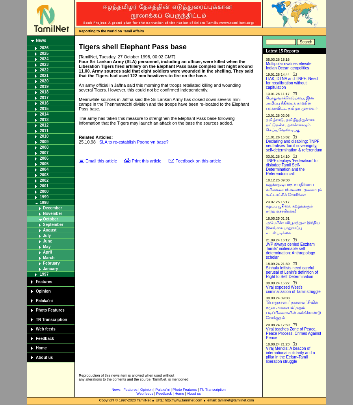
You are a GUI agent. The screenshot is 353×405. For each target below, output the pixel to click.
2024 (44, 59)
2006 (44, 158)
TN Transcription (51, 319)
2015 (44, 108)
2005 (44, 164)
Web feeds (46, 329)
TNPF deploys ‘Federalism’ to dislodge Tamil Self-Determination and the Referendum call (292, 167)
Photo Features (50, 310)
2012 (44, 125)
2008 (44, 147)
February (51, 263)
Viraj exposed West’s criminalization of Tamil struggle (293, 289)
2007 (44, 153)
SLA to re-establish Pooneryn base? (134, 142)
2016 (44, 103)
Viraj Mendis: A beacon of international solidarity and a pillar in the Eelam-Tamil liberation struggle (290, 355)
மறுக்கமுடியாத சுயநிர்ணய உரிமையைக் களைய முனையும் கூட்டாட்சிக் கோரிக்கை (294, 189)
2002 (44, 180)
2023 (44, 64)
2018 (44, 92)
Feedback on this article (198, 161)
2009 (44, 142)
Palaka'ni (44, 301)
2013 (44, 120)
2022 (44, 70)
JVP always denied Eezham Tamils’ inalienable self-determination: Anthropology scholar (290, 250)
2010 (44, 136)
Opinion (43, 291)
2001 (44, 186)
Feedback (45, 338)
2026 (44, 48)
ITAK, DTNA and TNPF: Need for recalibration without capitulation (292, 83)
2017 (44, 97)
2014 (44, 114)
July (47, 235)
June (47, 241)
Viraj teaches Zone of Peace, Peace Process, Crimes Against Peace (293, 333)
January (50, 269)
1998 (44, 202)
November (52, 213)
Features (44, 282)
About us (44, 357)
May (46, 246)
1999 (44, 197)
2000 (44, 191)
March (48, 258)
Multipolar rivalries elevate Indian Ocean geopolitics (289, 66)
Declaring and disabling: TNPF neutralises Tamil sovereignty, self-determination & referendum (294, 145)
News (41, 40)
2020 (44, 81)
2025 (44, 53)
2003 (44, 175)
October (50, 219)
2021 (44, 75)
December (52, 208)
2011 (44, 131)
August (49, 230)
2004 (44, 169)
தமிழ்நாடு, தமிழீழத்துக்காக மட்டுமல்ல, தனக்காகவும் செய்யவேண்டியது (290, 125)
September (53, 224)
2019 (44, 86)
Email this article (101, 161)
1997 (44, 274)
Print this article (147, 161)
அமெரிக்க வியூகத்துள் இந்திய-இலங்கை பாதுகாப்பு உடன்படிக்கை (293, 227)
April (47, 252)
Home (41, 348)
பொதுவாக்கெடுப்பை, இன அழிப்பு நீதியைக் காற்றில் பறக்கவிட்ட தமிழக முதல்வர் (292, 103)
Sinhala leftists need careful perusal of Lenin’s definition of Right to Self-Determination (292, 272)
